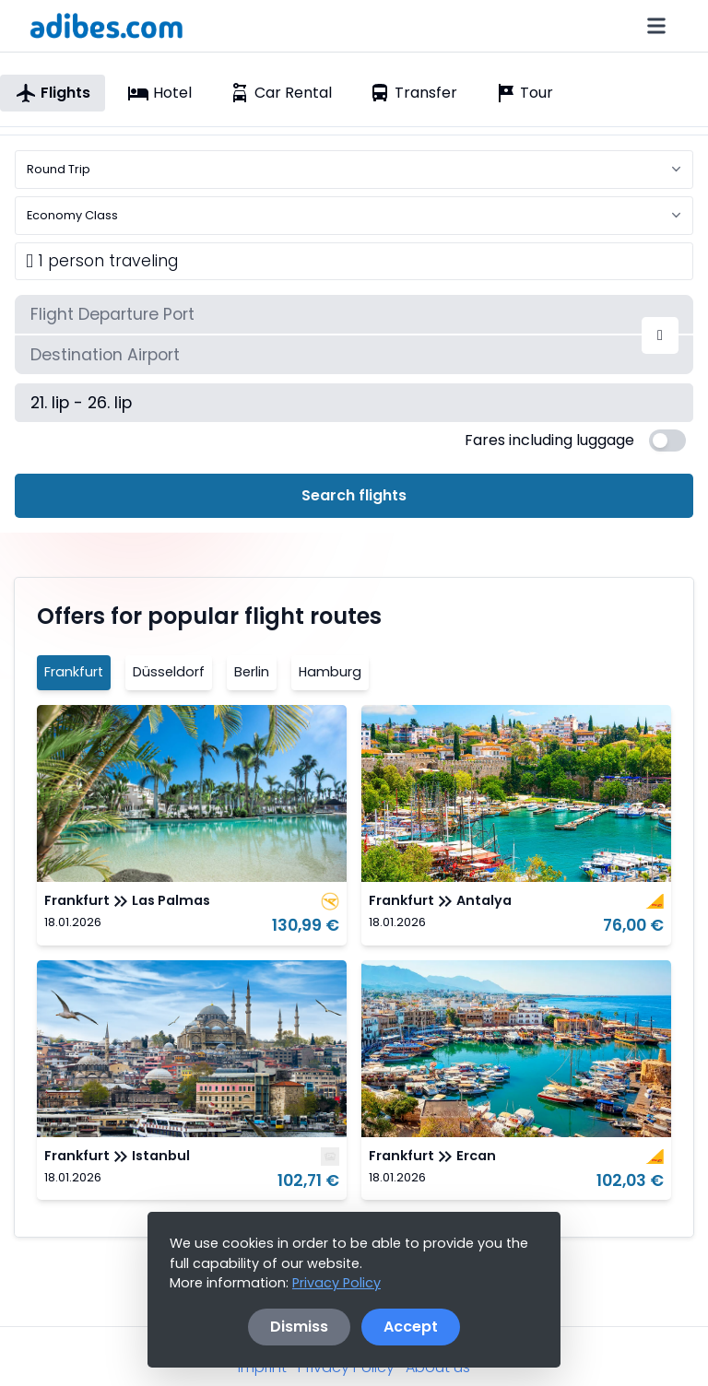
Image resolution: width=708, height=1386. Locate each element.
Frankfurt (73, 672)
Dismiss (299, 1326)
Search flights (354, 495)
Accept (411, 1326)
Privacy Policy (336, 1283)
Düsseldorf (169, 672)
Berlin (251, 672)
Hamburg (330, 672)
